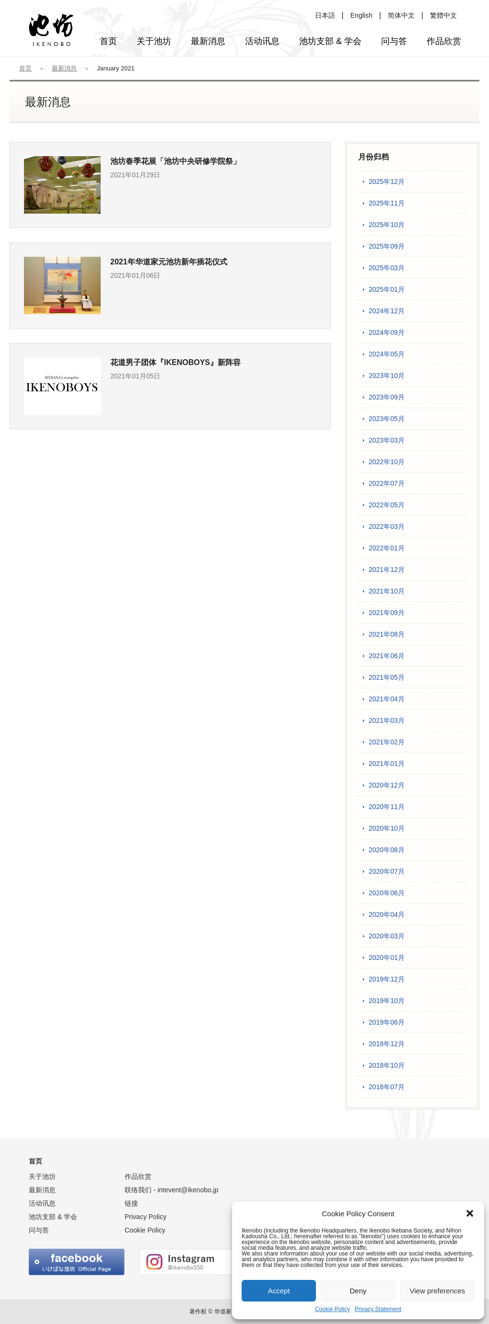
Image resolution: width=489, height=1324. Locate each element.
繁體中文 (443, 15)
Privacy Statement (378, 1309)
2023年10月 (387, 375)
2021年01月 (387, 763)
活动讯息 (42, 1203)
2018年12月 (387, 1044)
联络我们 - (172, 1190)
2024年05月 (387, 354)
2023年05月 (387, 418)
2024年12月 (387, 311)
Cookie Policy (332, 1309)
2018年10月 (387, 1065)
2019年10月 (387, 1000)
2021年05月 (387, 677)
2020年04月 (387, 914)
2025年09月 (387, 246)
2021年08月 (387, 634)
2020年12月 (387, 785)
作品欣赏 (138, 1176)
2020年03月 (387, 936)
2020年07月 (387, 871)
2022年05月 (387, 505)
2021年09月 (387, 612)
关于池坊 (42, 1176)
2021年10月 (387, 591)
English (361, 15)
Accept (279, 1291)
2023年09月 (387, 397)
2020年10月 (387, 828)
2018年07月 (387, 1087)
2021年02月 (387, 742)
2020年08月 (387, 850)
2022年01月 (387, 548)
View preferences (438, 1291)
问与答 (39, 1230)
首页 (25, 68)
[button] (470, 1213)
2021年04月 (387, 699)
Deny (357, 1291)
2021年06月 (387, 656)
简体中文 (401, 15)
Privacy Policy (145, 1217)
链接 (131, 1203)
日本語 (325, 15)
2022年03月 (387, 526)
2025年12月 (387, 181)
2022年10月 (387, 462)
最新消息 (64, 68)
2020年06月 (387, 893)
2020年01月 (387, 957)
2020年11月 (387, 806)
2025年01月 (387, 289)
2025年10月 (387, 224)
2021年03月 (387, 720)
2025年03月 (387, 268)
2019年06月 (387, 1022)
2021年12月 (387, 569)
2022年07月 (387, 483)
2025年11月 (387, 203)
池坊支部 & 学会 (53, 1217)
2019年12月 (387, 979)
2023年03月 (387, 440)
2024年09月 (387, 332)
